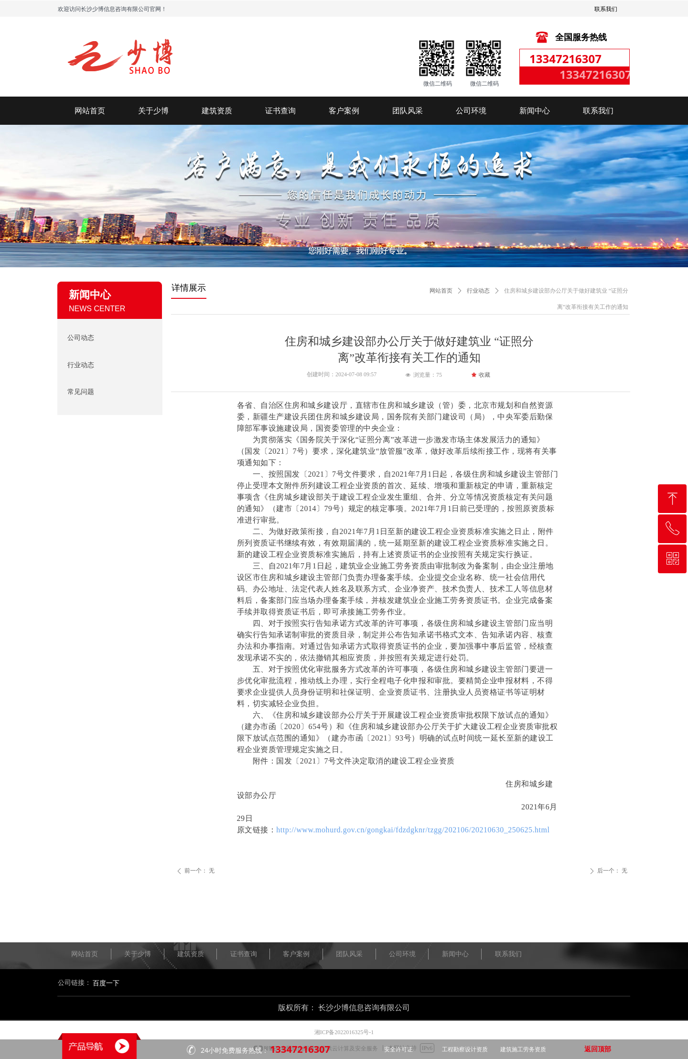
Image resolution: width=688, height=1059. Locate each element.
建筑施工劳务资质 (523, 1049)
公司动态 (80, 337)
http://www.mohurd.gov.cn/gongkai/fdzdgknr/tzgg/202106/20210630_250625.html (412, 830)
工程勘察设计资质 (465, 1049)
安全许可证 (398, 1049)
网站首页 (441, 290)
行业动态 (478, 290)
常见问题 (80, 391)
